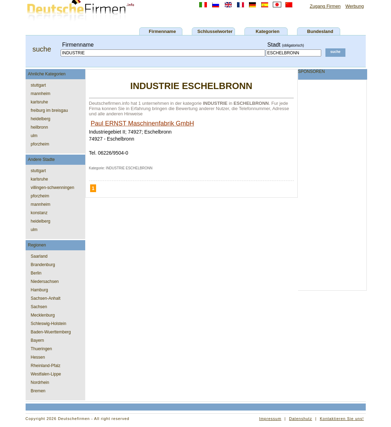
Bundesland (320, 31)
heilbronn (39, 127)
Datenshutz (300, 418)
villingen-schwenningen (52, 187)
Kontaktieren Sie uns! (342, 418)
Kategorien (267, 31)
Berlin (36, 273)
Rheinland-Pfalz (46, 365)
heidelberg (40, 118)
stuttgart (38, 85)
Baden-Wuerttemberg (51, 332)
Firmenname (162, 31)
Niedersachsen (45, 281)
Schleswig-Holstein (48, 323)
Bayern (37, 340)
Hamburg (39, 289)
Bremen (38, 390)
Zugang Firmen (325, 6)
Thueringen (41, 348)
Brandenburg (43, 264)
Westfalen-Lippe (46, 374)
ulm (34, 135)
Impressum (270, 418)
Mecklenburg (43, 315)
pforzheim (40, 144)
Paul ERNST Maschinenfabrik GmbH (142, 123)
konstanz (39, 212)
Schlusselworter (214, 31)
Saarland (39, 256)
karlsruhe (39, 102)
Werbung (354, 6)
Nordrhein (40, 382)
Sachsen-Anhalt (46, 298)
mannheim (40, 93)
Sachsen (39, 306)
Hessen (38, 357)
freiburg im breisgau (49, 110)
